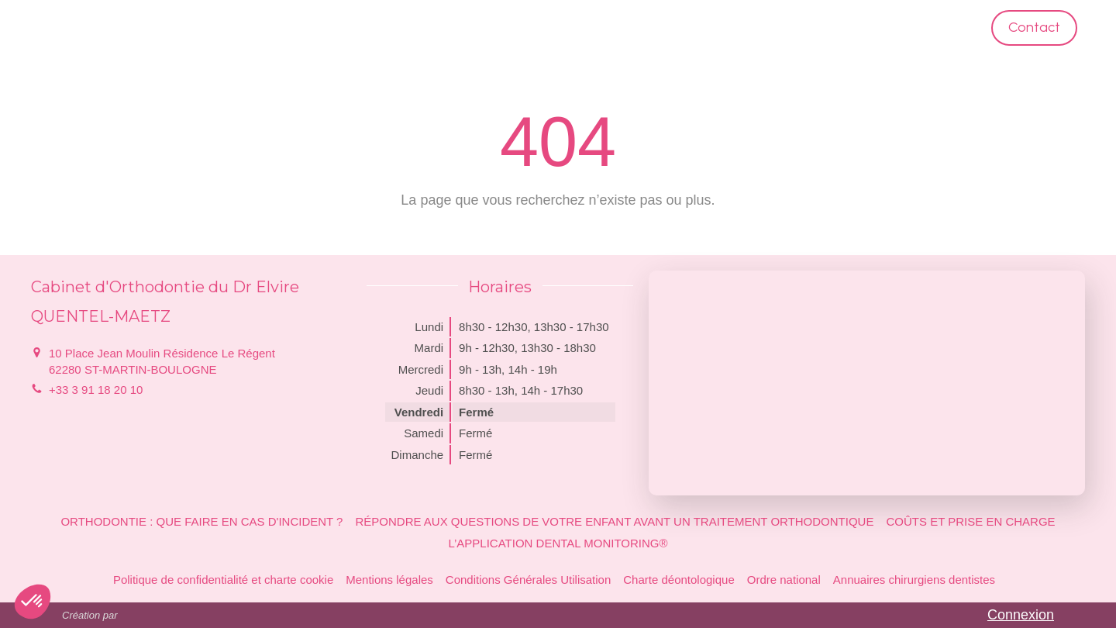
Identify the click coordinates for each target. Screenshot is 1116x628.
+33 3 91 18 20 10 (96, 389)
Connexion (1020, 615)
